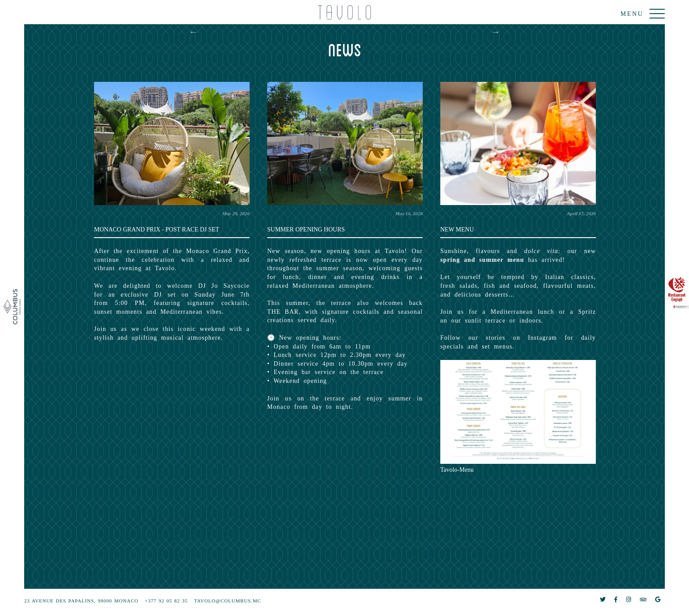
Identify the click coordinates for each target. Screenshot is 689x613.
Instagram (542, 337)
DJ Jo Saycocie (224, 286)
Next (495, 31)
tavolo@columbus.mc (227, 600)
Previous (193, 31)
